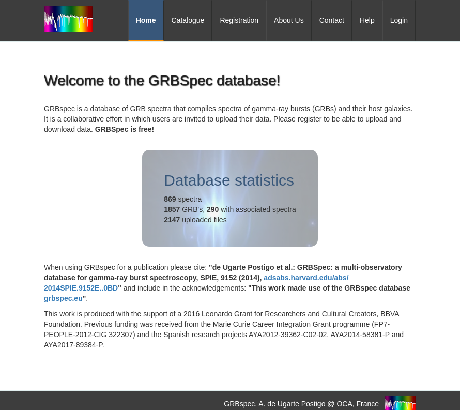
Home (146, 20)
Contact (331, 20)
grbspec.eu (63, 298)
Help (367, 20)
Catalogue (188, 20)
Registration (239, 20)
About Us (289, 20)
